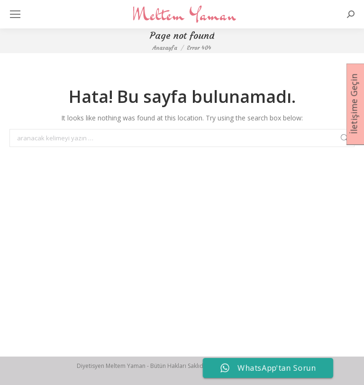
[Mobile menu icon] (15, 14)
